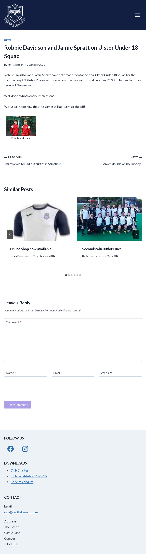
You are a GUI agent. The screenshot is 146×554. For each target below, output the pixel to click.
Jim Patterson (15, 64)
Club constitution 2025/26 (29, 476)
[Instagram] (25, 448)
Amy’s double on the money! (109, 160)
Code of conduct (22, 482)
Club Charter (19, 470)
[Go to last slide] (10, 234)
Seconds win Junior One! (101, 249)
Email (57, 373)
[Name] (25, 373)
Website (107, 373)
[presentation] (37, 219)
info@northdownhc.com (21, 512)
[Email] (73, 373)
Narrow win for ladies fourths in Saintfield (37, 160)
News (7, 40)
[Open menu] (137, 15)
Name (11, 373)
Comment (13, 322)
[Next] (136, 234)
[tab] (66, 275)
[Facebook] (10, 448)
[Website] (120, 373)
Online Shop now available (30, 249)
